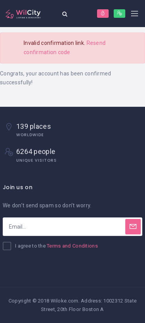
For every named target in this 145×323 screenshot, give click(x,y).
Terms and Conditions (72, 246)
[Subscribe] (133, 226)
